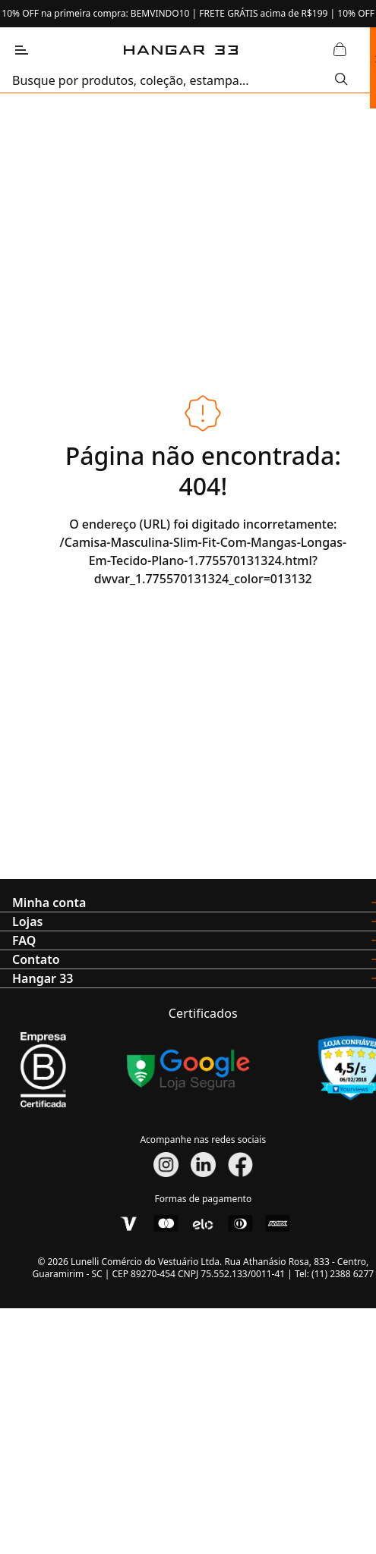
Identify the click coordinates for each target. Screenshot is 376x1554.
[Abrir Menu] (21, 50)
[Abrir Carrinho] (340, 50)
